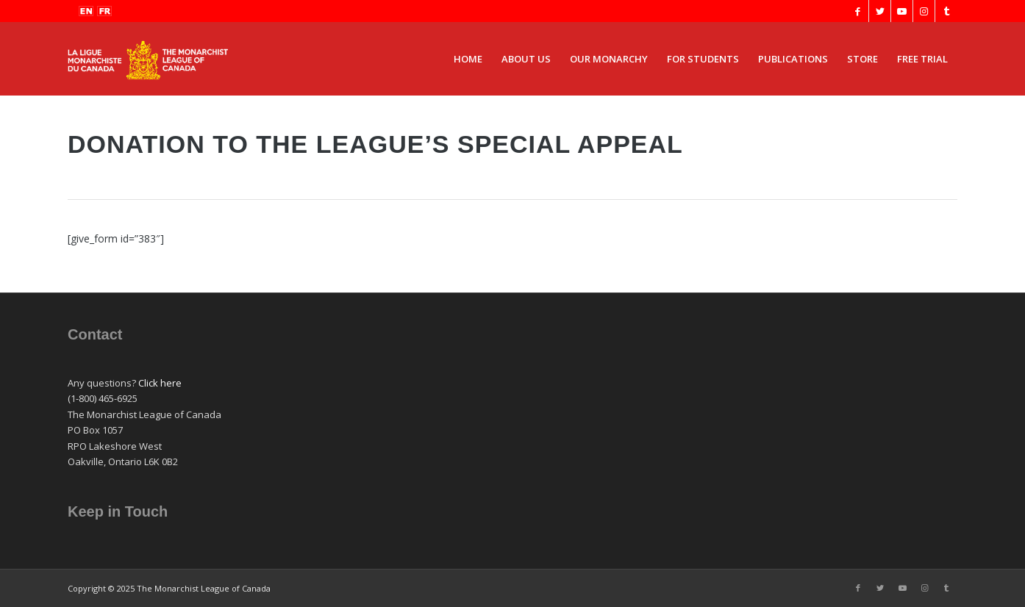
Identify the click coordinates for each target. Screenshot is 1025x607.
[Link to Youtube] (902, 11)
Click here (160, 382)
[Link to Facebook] (857, 11)
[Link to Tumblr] (946, 11)
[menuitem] (468, 59)
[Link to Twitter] (879, 11)
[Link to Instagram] (924, 11)
